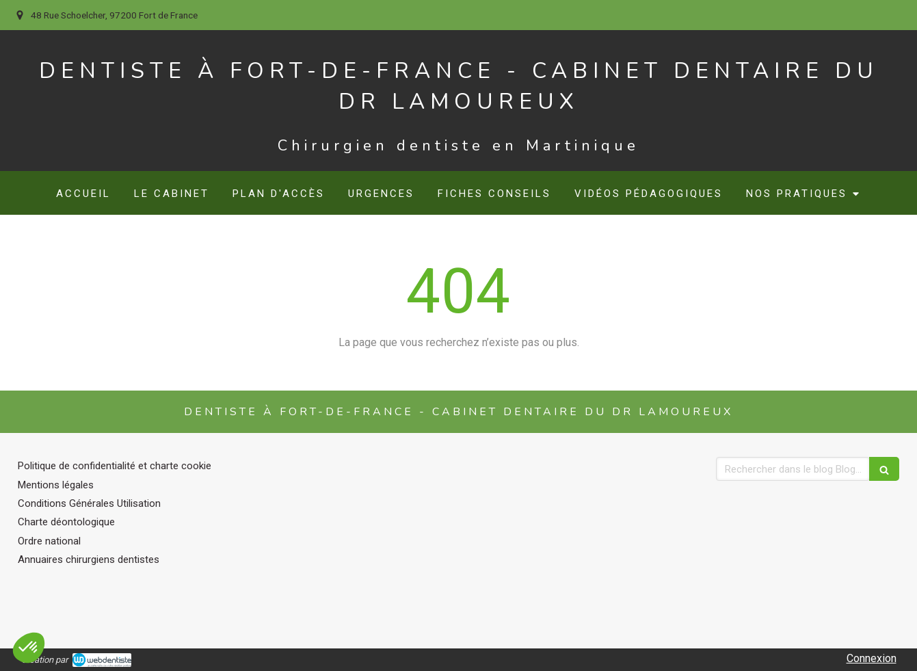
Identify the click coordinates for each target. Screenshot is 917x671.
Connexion (871, 658)
